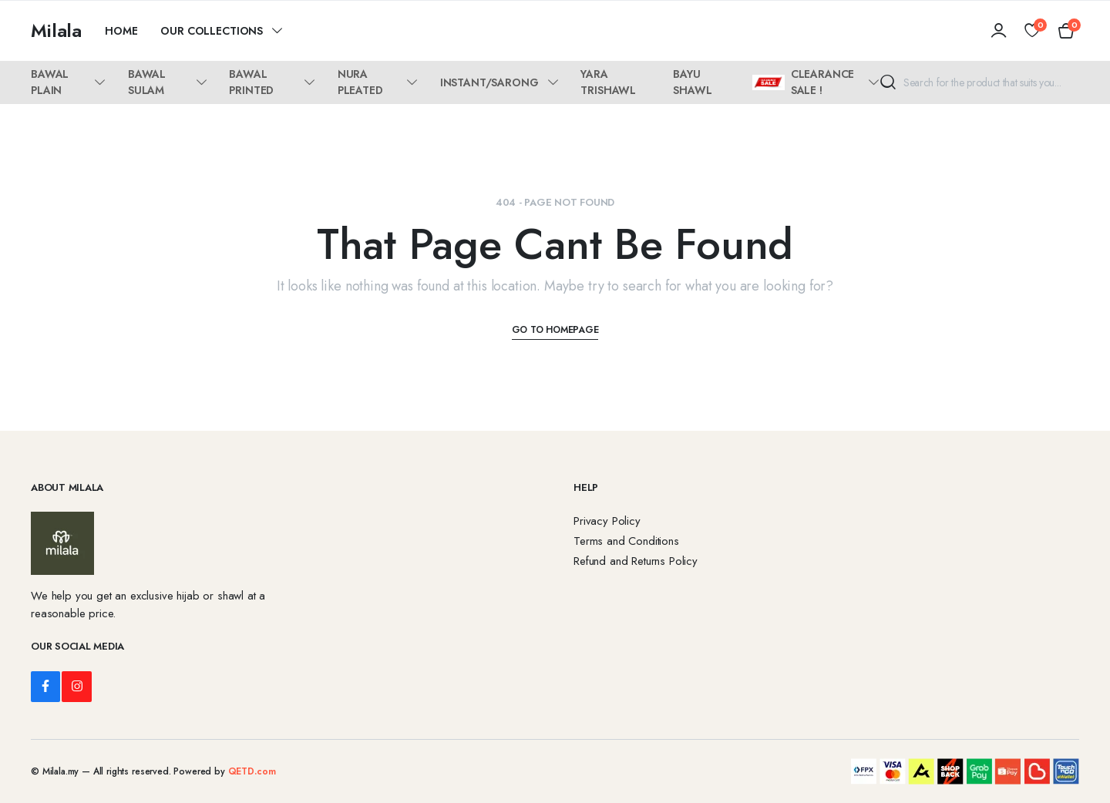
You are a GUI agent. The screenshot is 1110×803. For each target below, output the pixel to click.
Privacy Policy (607, 520)
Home (121, 31)
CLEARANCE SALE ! (803, 82)
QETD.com (252, 771)
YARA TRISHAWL (608, 82)
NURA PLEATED (360, 82)
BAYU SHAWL (692, 82)
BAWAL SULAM (147, 82)
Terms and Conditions (626, 541)
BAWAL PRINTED (251, 82)
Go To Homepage (555, 330)
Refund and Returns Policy (636, 561)
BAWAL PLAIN (50, 82)
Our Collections (211, 31)
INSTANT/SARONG (489, 82)
